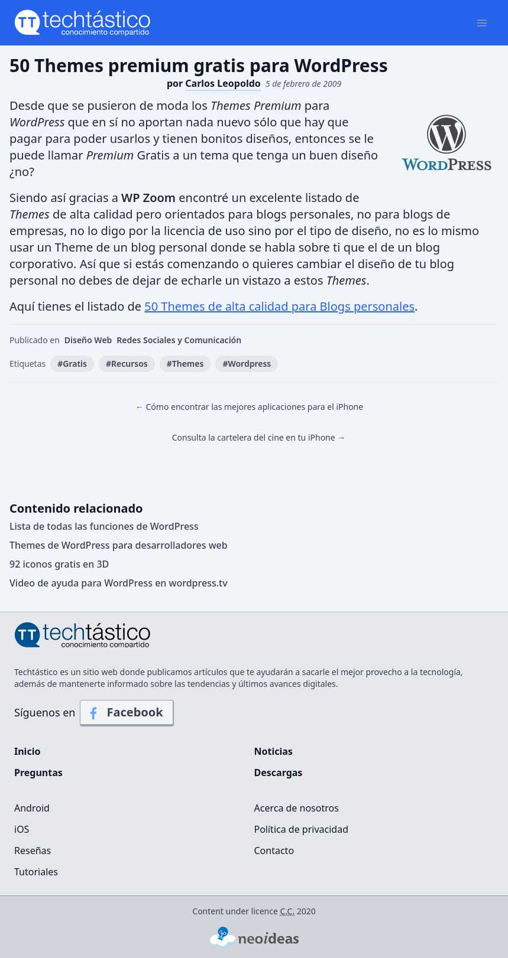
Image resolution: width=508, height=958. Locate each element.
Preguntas (38, 772)
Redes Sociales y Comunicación (179, 340)
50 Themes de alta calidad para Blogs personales (279, 306)
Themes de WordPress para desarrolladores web (118, 545)
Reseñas (32, 850)
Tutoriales (36, 871)
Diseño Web (88, 340)
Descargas (278, 772)
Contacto (274, 850)
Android (32, 807)
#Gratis (72, 363)
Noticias (273, 751)
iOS (21, 829)
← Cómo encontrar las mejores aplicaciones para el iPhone (249, 406)
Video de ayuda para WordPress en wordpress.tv (118, 582)
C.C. (287, 911)
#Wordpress (246, 363)
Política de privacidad (301, 829)
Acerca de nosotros (296, 807)
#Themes (185, 363)
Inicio (27, 751)
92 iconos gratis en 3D (59, 564)
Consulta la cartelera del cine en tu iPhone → (259, 437)
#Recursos (127, 363)
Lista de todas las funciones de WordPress (104, 526)
